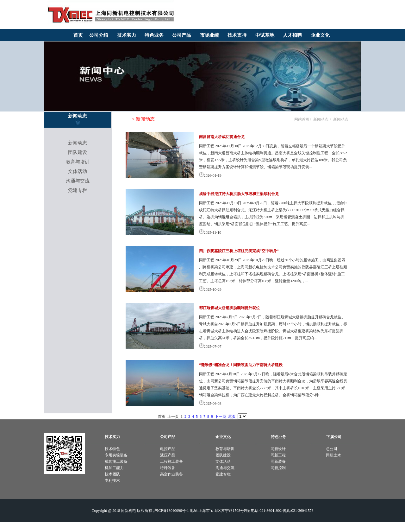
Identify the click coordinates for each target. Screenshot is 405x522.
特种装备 (167, 468)
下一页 (220, 416)
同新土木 (333, 455)
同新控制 (278, 468)
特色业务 (154, 35)
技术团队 (112, 474)
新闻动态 (77, 142)
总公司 (331, 449)
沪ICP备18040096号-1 (171, 510)
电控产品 (167, 449)
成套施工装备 (116, 461)
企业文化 (320, 35)
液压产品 (167, 455)
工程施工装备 (171, 461)
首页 (78, 35)
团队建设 (77, 152)
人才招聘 (292, 35)
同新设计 (278, 449)
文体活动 (77, 171)
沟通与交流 (78, 180)
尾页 (232, 416)
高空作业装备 (171, 474)
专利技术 (112, 480)
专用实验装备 (116, 455)
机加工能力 (114, 468)
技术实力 (126, 35)
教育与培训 (78, 161)
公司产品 (181, 35)
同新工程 (278, 455)
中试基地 (264, 35)
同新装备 (278, 461)
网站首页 (301, 119)
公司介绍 (98, 35)
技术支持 (236, 35)
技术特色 (112, 449)
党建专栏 (77, 190)
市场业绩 (209, 35)
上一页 (173, 416)
